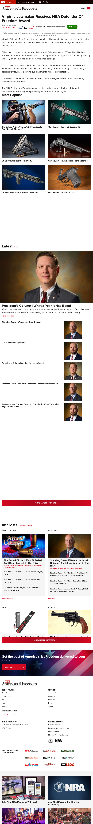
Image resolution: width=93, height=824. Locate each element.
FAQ (3, 699)
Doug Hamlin (69, 569)
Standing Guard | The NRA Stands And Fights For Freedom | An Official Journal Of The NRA (69, 574)
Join (18, 2)
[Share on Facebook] (21, 26)
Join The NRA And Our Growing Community (64, 803)
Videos (51, 706)
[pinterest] (32, 26)
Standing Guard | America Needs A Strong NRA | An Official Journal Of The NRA (69, 590)
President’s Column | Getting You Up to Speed (23, 363)
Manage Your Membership (58, 735)
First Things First (9, 27)
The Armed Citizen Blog (24, 565)
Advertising (6, 693)
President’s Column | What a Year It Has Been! (36, 305)
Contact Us (6, 696)
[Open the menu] (88, 8)
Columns (10, 316)
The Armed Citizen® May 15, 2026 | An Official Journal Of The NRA (23, 562)
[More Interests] (32, 526)
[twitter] (26, 26)
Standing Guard (56, 569)
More (16, 247)
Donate (31, 2)
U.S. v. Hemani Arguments (14, 342)
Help (3, 703)
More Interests (25, 526)
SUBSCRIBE (14, 667)
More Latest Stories (56, 502)
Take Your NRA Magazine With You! (19, 802)
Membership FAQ (54, 731)
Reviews (52, 607)
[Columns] (57, 599)
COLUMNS (78, 569)
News (4, 316)
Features (51, 699)
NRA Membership (55, 725)
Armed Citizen (9, 530)
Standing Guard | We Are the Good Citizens (21, 322)
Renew (24, 2)
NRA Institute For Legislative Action (15, 725)
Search (4, 706)
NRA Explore (6, 728)
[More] (20, 247)
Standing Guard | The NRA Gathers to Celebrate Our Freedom (30, 383)
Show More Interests (56, 640)
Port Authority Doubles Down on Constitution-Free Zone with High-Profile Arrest (30, 405)
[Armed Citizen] (14, 599)
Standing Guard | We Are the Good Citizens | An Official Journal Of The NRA (69, 563)
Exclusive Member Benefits (58, 728)
